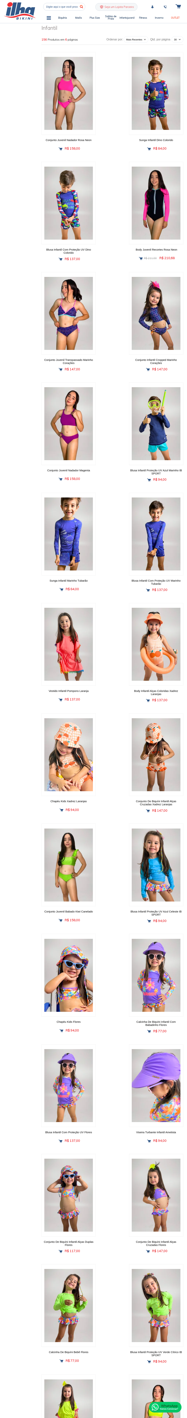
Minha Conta (85, 1335)
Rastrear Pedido (87, 1341)
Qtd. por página (160, 39)
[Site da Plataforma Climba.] (172, 1374)
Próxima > (130, 1214)
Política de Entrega (88, 1321)
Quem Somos (62, 1307)
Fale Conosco (62, 1328)
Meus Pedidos (85, 1328)
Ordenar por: (114, 39)
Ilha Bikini (20, 11)
